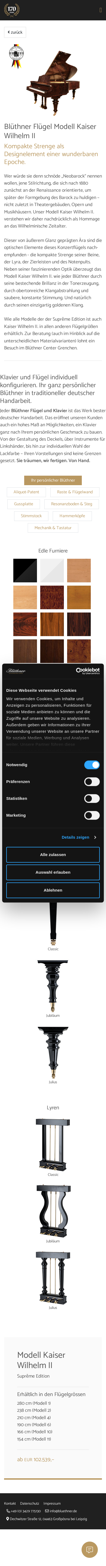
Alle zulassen (53, 854)
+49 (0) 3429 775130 (23, 1511)
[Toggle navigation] (101, 10)
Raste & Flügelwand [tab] (75, 492)
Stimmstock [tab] (31, 516)
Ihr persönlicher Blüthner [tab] (53, 480)
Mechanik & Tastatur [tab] (53, 528)
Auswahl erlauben (53, 872)
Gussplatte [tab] (23, 504)
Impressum (52, 1504)
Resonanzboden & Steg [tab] (71, 504)
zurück (15, 32)
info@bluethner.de (61, 1511)
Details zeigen (75, 837)
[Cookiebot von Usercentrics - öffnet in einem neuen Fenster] (76, 671)
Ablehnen (53, 890)
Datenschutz (29, 1504)
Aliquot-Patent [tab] (26, 492)
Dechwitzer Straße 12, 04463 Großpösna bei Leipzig (46, 1519)
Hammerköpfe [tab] (72, 516)
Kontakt (10, 1504)
